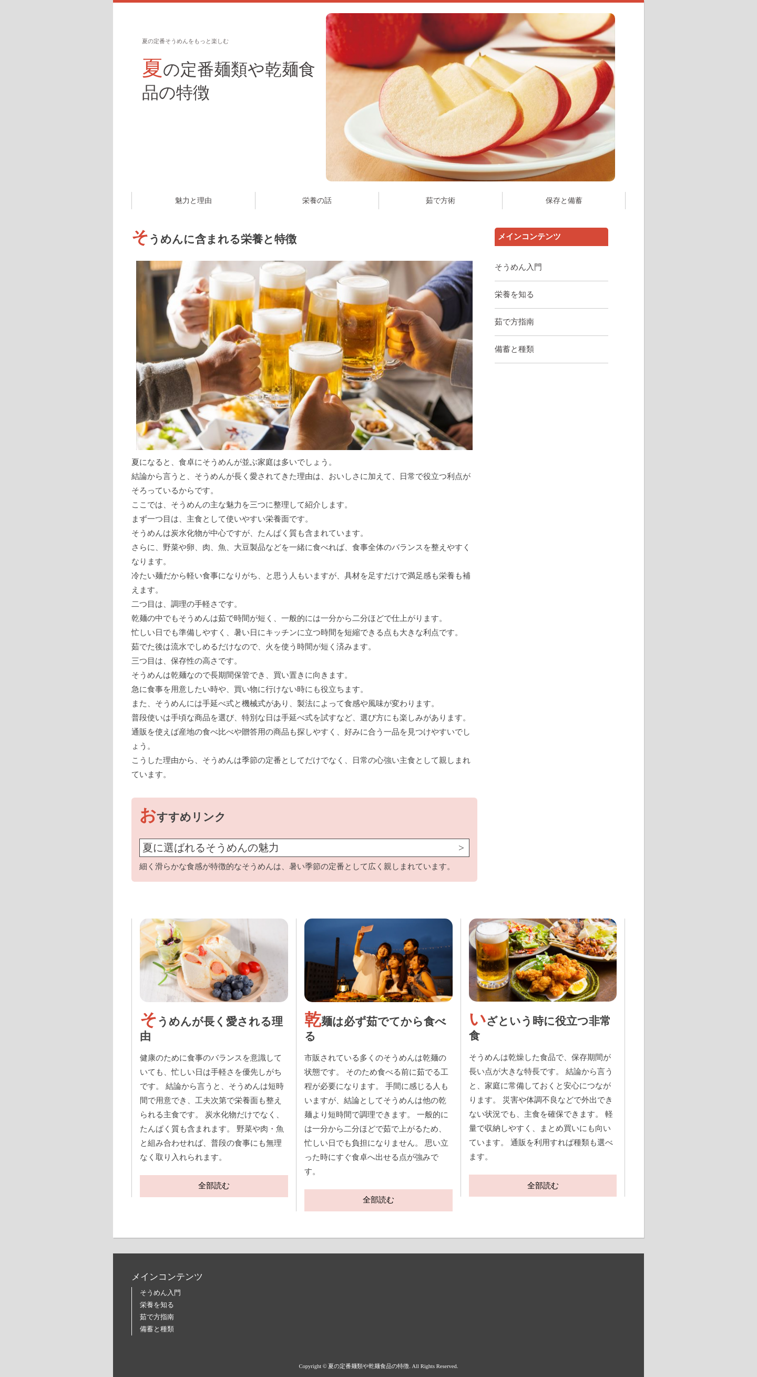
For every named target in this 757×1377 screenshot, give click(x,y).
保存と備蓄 (564, 201)
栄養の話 (317, 201)
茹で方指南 (514, 322)
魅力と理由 (193, 201)
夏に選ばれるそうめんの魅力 (210, 847)
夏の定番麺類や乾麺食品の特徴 (228, 79)
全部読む (214, 1185)
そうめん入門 (518, 267)
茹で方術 (440, 201)
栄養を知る (514, 294)
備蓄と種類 (514, 349)
